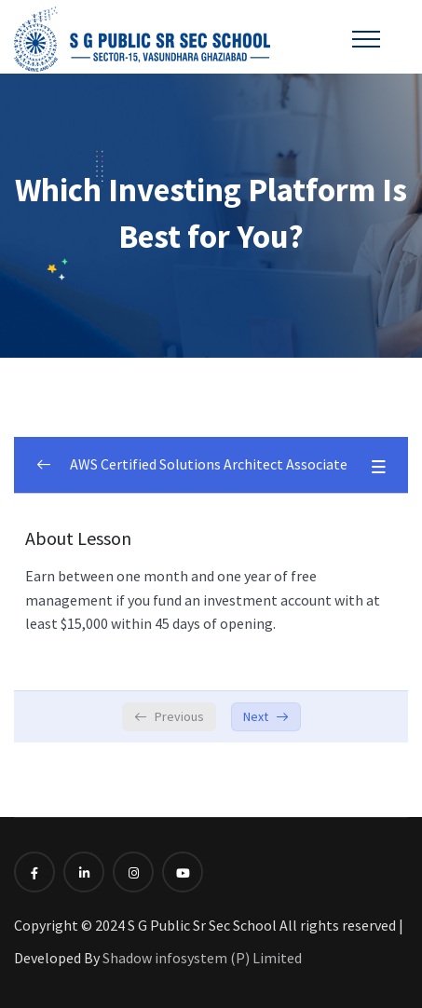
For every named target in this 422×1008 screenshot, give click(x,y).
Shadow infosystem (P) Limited (202, 957)
